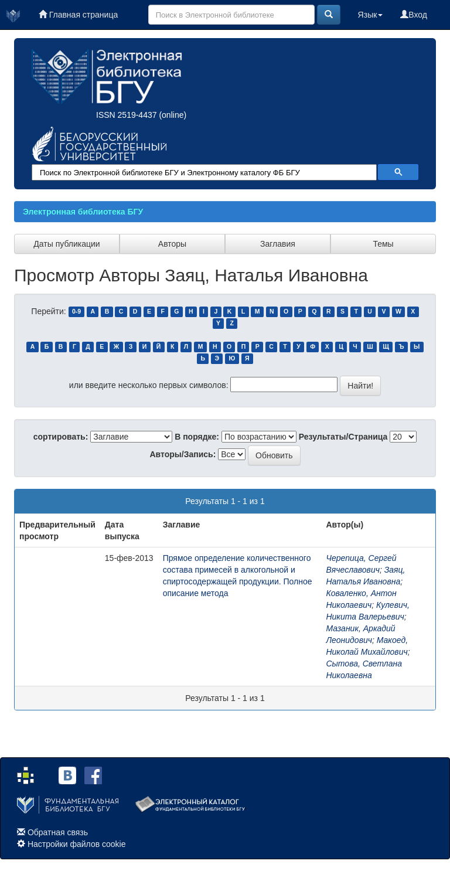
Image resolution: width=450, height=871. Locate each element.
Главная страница (78, 14)
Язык (370, 14)
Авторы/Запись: (183, 454)
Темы (383, 244)
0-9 (76, 311)
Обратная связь (58, 832)
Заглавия (277, 244)
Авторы (172, 244)
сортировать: (60, 436)
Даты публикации (66, 244)
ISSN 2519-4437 (126, 115)
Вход (413, 14)
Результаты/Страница (343, 436)
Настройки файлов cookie (77, 844)
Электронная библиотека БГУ (83, 211)
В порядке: (197, 436)
